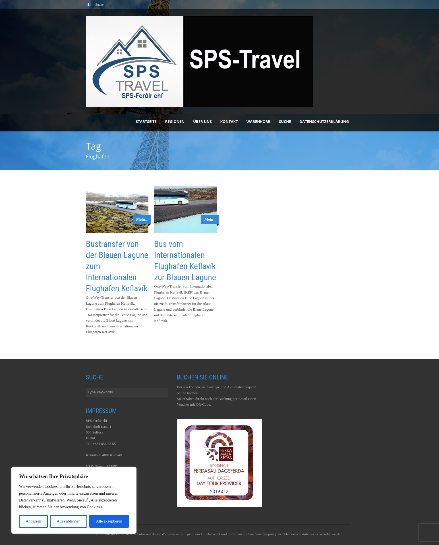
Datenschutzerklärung (324, 121)
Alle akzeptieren (109, 521)
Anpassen (33, 521)
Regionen (175, 121)
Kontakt (229, 121)
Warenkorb (258, 121)
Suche (285, 121)
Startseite (146, 121)
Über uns (202, 121)
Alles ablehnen (68, 521)
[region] (73, 500)
